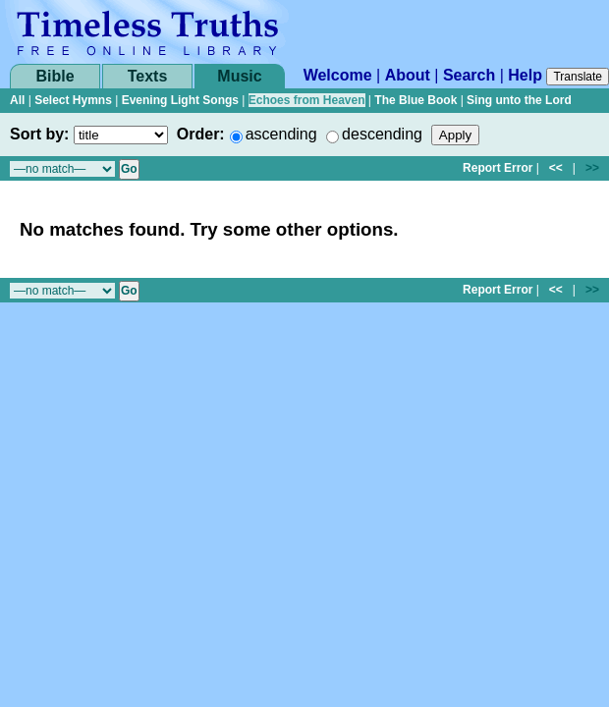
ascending (281, 134)
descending (382, 134)
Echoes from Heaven (307, 100)
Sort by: (39, 134)
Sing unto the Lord (519, 100)
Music (239, 76)
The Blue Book (415, 100)
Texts (148, 76)
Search (469, 75)
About (407, 75)
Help (525, 75)
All (17, 100)
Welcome (338, 75)
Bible (54, 76)
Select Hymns (73, 100)
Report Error (497, 168)
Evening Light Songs (180, 100)
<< (556, 168)
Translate (577, 76)
